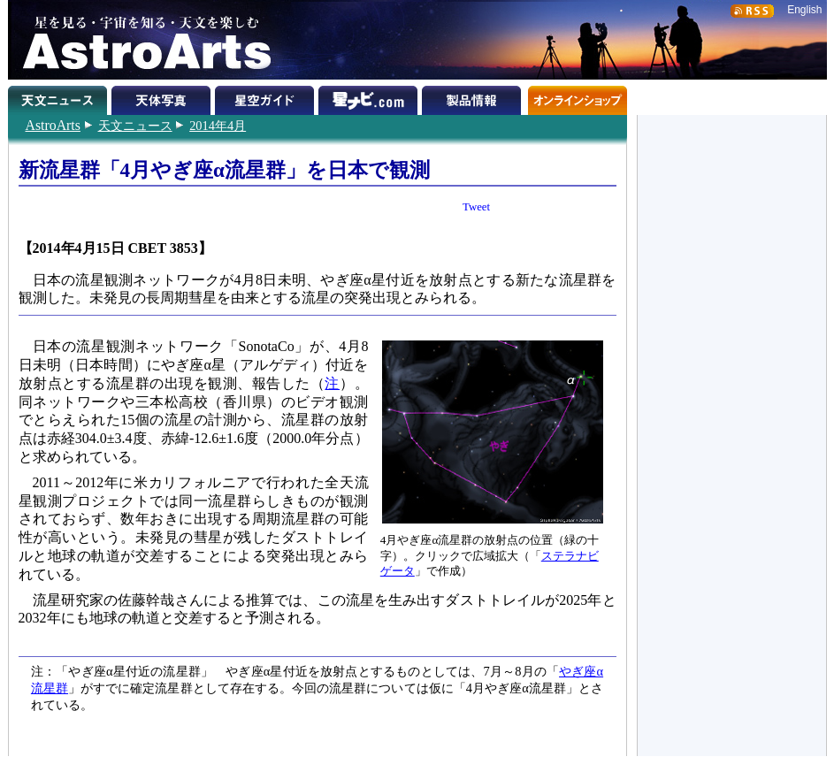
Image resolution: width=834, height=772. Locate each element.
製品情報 (473, 97)
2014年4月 (217, 125)
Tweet (476, 207)
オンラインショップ (577, 97)
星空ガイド (266, 97)
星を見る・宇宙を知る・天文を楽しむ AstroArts (140, 40)
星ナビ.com (370, 97)
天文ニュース (135, 125)
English (804, 10)
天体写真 (163, 97)
